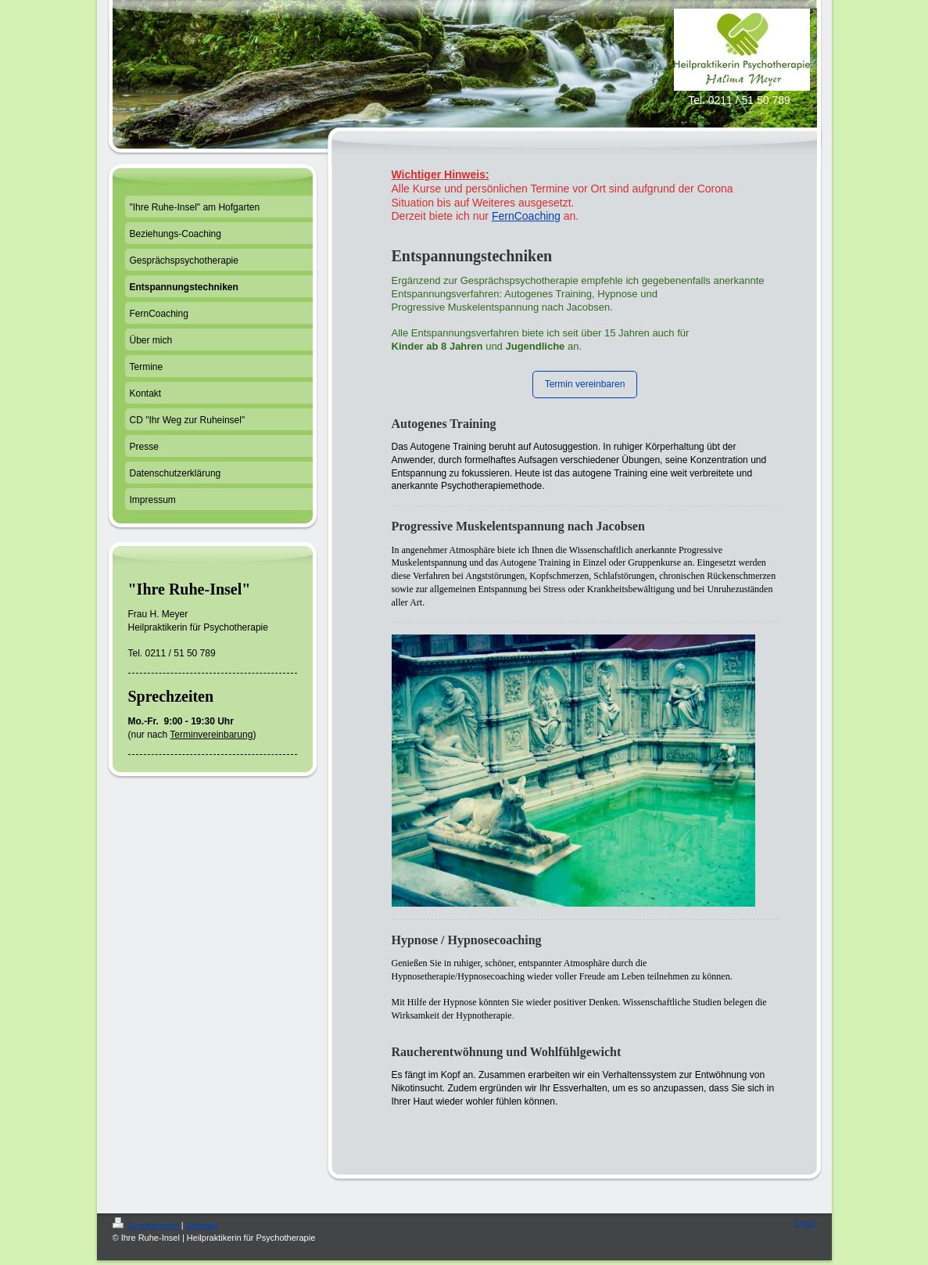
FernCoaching (526, 216)
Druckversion (147, 1225)
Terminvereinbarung (211, 734)
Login (805, 1222)
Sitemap (201, 1225)
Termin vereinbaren (585, 384)
